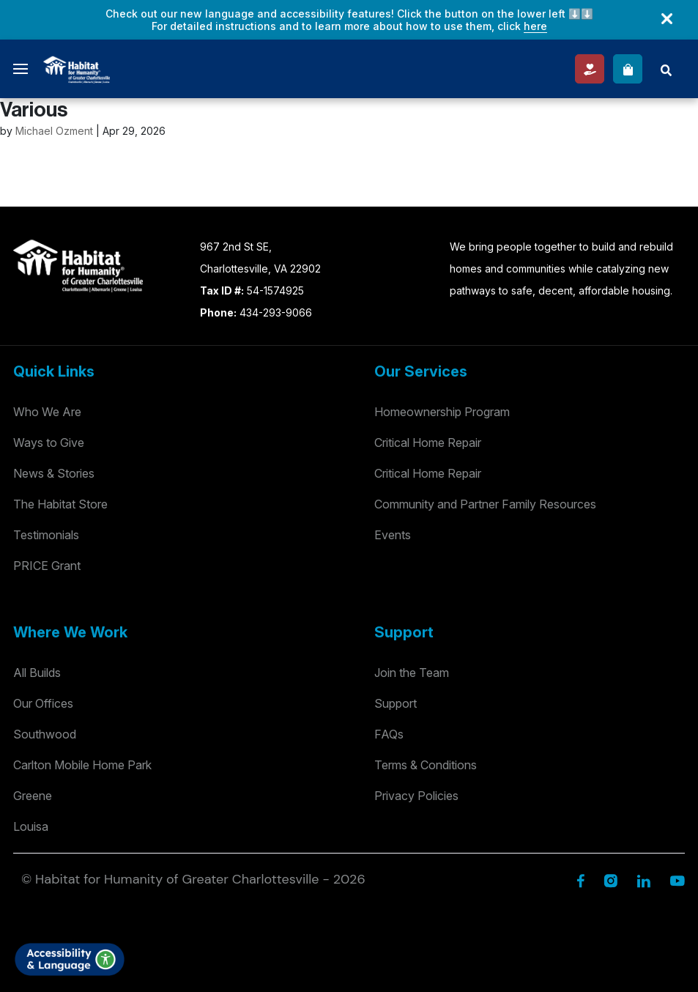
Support (395, 703)
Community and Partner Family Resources (485, 504)
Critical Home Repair (427, 442)
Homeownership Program (442, 411)
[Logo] (76, 68)
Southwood (44, 734)
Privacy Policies (416, 795)
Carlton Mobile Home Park (82, 765)
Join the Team (411, 672)
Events (392, 535)
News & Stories (53, 473)
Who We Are (47, 411)
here (535, 26)
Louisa (30, 826)
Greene (32, 795)
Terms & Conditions (425, 765)
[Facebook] (580, 879)
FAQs (389, 734)
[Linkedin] (643, 879)
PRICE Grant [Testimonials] (47, 565)
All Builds (37, 672)
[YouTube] (677, 879)
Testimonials (46, 535)
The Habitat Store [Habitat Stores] (60, 504)
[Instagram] (610, 879)
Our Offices (43, 703)
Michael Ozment (54, 131)
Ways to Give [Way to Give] (48, 442)
